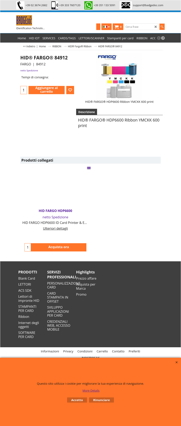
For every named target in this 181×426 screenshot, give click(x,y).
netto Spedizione (29, 70)
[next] (163, 38)
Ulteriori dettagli (55, 228)
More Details (91, 390)
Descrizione (86, 112)
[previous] (159, 38)
